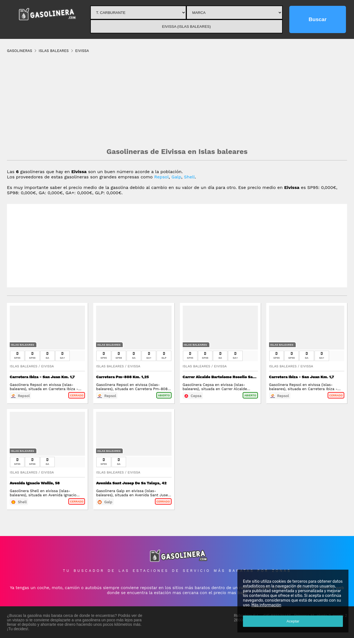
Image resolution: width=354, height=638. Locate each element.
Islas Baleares (22, 344)
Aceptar (293, 621)
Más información (266, 605)
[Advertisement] (177, 100)
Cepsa (196, 396)
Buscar (318, 19)
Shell (189, 177)
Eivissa (47, 366)
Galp (176, 177)
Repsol (161, 177)
